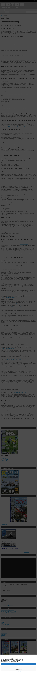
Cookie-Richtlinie (15, 671)
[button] (35, 655)
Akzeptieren (18, 664)
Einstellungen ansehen (18, 669)
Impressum (22, 671)
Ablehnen (18, 666)
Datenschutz (19, 671)
